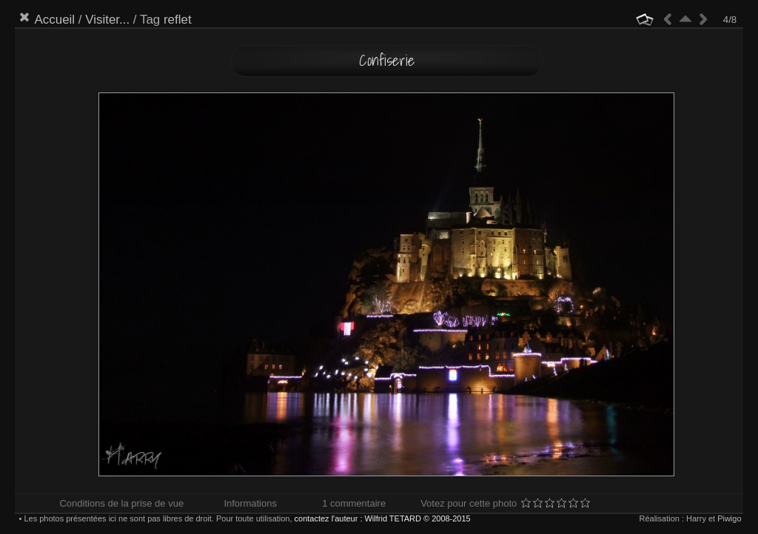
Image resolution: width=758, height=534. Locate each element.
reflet (178, 20)
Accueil (54, 20)
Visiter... (107, 20)
